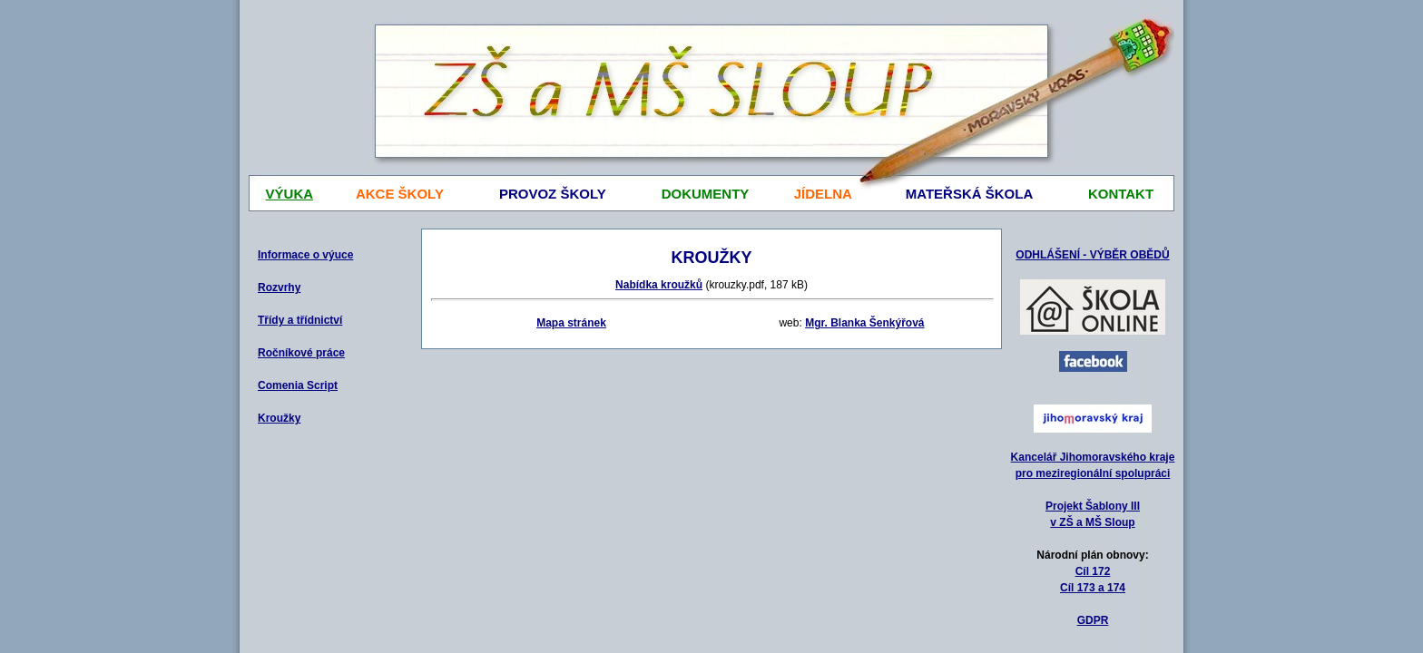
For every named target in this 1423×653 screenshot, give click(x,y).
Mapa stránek (571, 323)
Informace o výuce (305, 255)
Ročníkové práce (301, 352)
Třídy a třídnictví (300, 320)
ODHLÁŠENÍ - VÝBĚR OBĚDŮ (1092, 255)
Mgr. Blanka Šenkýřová (864, 323)
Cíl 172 (1093, 571)
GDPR (1093, 620)
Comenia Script (298, 385)
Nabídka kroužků (658, 284)
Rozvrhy (279, 287)
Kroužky (279, 418)
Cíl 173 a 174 (1092, 587)
